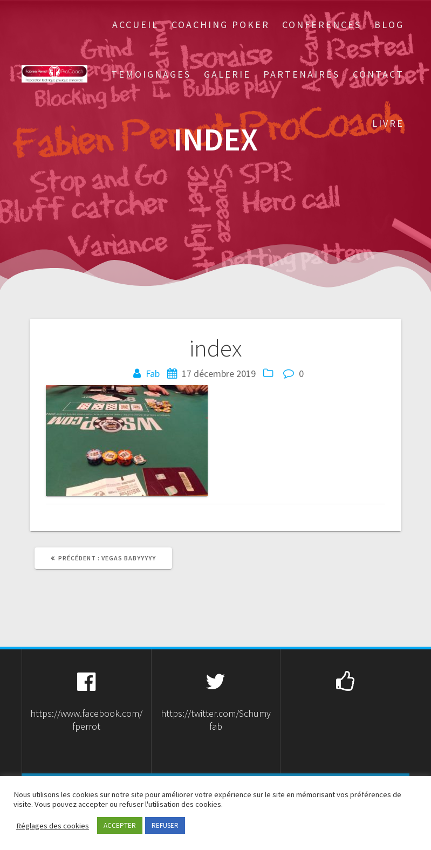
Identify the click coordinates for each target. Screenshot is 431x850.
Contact (378, 74)
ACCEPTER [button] (120, 825)
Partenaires (301, 74)
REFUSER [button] (165, 825)
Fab (153, 373)
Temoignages (151, 74)
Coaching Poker (221, 24)
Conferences (321, 24)
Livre (388, 123)
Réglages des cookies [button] (52, 826)
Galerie (227, 74)
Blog (389, 24)
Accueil (135, 24)
